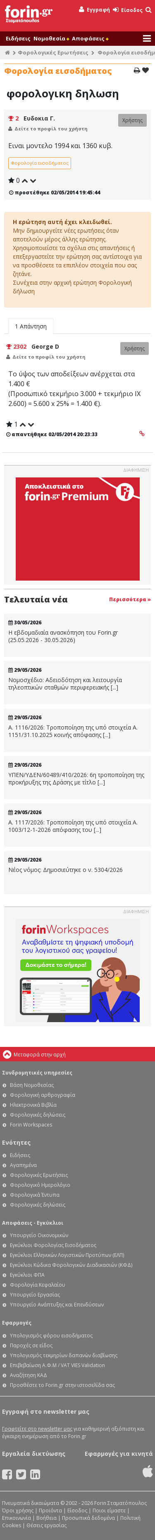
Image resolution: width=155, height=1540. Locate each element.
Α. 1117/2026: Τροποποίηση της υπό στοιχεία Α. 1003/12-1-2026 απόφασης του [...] (73, 826)
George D (45, 346)
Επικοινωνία (16, 1517)
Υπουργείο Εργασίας (35, 1294)
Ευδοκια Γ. (39, 118)
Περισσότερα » (130, 599)
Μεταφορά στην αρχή (40, 1054)
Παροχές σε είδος (31, 1345)
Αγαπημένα (23, 1165)
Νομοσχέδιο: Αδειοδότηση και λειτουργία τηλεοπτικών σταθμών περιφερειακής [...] (65, 683)
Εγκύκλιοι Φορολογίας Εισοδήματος (53, 1245)
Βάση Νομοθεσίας (32, 1085)
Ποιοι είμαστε (109, 1510)
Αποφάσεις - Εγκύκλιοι (32, 1222)
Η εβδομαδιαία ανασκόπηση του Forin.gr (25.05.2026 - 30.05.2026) (63, 636)
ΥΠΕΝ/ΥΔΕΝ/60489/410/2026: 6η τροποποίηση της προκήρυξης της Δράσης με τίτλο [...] (76, 778)
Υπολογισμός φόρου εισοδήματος (51, 1335)
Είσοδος (128, 10)
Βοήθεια (46, 1517)
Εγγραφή (94, 9)
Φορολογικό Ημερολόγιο (40, 1184)
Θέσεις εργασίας (46, 1525)
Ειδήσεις (18, 38)
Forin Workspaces (31, 1124)
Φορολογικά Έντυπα (35, 1194)
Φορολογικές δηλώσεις (37, 1114)
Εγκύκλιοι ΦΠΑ (27, 1274)
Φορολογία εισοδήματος (40, 163)
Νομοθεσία (51, 38)
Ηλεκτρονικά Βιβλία (33, 1104)
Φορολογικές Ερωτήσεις (53, 52)
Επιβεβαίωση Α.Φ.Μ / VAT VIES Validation (57, 1365)
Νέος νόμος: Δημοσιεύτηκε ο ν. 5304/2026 (65, 870)
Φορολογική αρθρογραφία (42, 1094)
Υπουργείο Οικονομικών (39, 1235)
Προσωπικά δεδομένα (88, 1517)
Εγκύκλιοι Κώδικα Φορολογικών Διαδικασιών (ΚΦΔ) (71, 1264)
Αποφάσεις (90, 38)
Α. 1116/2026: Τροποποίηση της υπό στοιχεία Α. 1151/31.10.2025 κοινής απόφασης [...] (73, 731)
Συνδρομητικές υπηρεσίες (37, 1072)
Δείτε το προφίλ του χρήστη (51, 128)
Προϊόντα (50, 1510)
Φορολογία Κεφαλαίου (37, 1284)
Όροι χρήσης (17, 1510)
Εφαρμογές (16, 1322)
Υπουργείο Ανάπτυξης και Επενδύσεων (57, 1304)
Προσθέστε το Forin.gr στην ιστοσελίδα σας (62, 1385)
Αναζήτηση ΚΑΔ (28, 1375)
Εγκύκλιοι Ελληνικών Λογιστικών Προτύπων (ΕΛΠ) (67, 1255)
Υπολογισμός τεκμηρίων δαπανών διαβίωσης (63, 1355)
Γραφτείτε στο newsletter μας (37, 1428)
